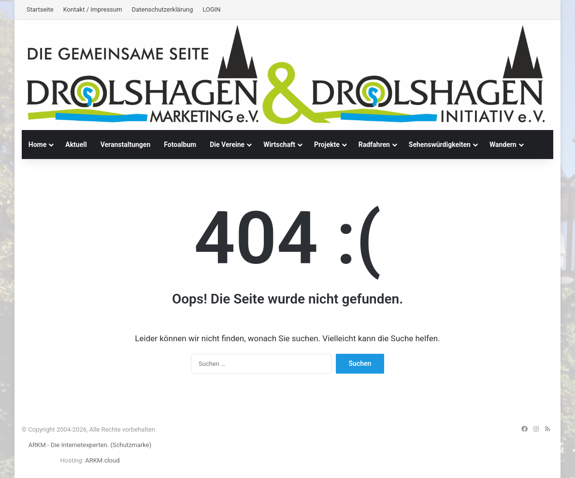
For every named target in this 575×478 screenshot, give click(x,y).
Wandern (503, 144)
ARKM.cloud (102, 460)
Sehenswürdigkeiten (440, 144)
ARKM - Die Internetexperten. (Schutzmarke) (90, 445)
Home (37, 144)
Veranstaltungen (126, 144)
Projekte (327, 144)
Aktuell (75, 144)
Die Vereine (227, 144)
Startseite (40, 9)
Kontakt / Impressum (92, 9)
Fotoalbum (180, 144)
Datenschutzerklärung (162, 9)
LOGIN (211, 9)
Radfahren (374, 144)
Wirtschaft (279, 144)
